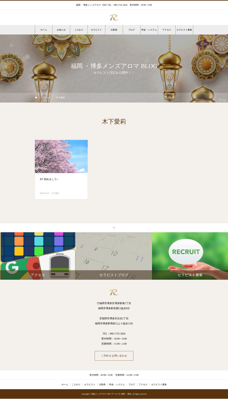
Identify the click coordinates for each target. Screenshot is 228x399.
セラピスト (96, 29)
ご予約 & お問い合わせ (114, 356)
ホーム (43, 29)
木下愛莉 (55, 193)
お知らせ (61, 29)
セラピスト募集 (184, 29)
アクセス (166, 29)
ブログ (131, 29)
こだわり (78, 29)
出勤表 (114, 29)
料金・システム (149, 29)
